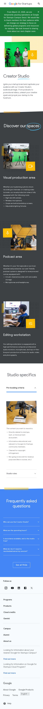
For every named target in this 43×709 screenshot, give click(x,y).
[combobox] (21, 522)
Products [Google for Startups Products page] (7, 606)
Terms (15, 695)
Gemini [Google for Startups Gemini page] (6, 618)
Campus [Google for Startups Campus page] (7, 629)
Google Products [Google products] (25, 690)
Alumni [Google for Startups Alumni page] (6, 635)
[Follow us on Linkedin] (18, 588)
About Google (9, 690)
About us (7, 641)
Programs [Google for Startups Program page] (7, 600)
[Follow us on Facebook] (25, 588)
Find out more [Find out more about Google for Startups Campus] (9, 659)
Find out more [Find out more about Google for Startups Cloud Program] (9, 673)
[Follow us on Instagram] (6, 588)
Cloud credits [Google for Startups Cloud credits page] (9, 612)
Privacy (6, 695)
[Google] (7, 683)
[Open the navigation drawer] (5, 3)
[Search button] (39, 3)
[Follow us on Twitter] (31, 588)
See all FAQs (21, 565)
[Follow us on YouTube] (12, 588)
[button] (21, 388)
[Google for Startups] (20, 3)
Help (7, 703)
